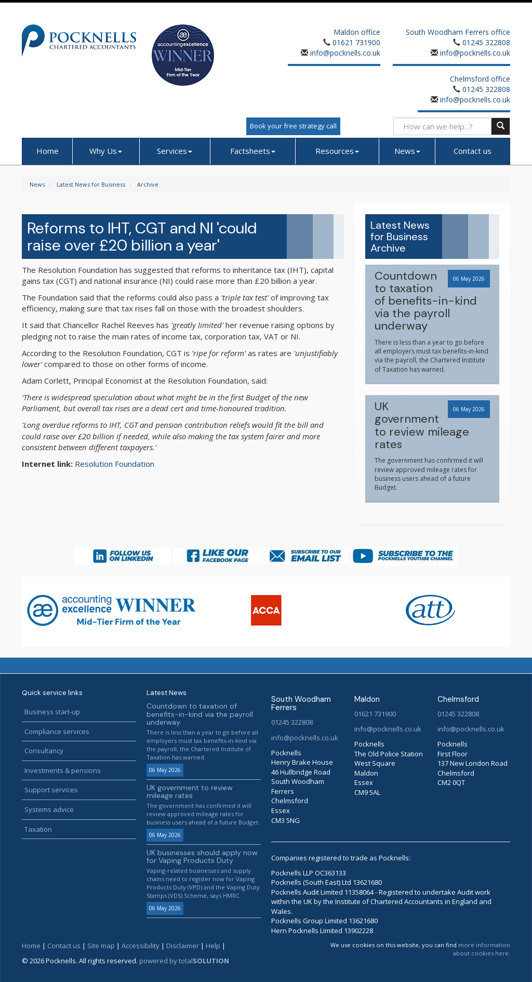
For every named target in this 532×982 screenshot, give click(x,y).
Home (47, 151)
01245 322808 (486, 42)
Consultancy (43, 750)
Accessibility (140, 945)
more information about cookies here (481, 949)
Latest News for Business (91, 184)
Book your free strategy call (293, 125)
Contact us (472, 151)
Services (174, 151)
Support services (51, 789)
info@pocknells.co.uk (344, 53)
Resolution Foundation (114, 464)
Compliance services (56, 731)
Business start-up (52, 711)
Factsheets (252, 151)
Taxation (38, 829)
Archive (147, 184)
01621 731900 (356, 42)
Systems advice (49, 809)
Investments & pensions (62, 770)
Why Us (105, 151)
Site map (101, 945)
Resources (337, 151)
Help (213, 945)
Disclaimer (182, 945)
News (407, 151)
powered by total (184, 960)
